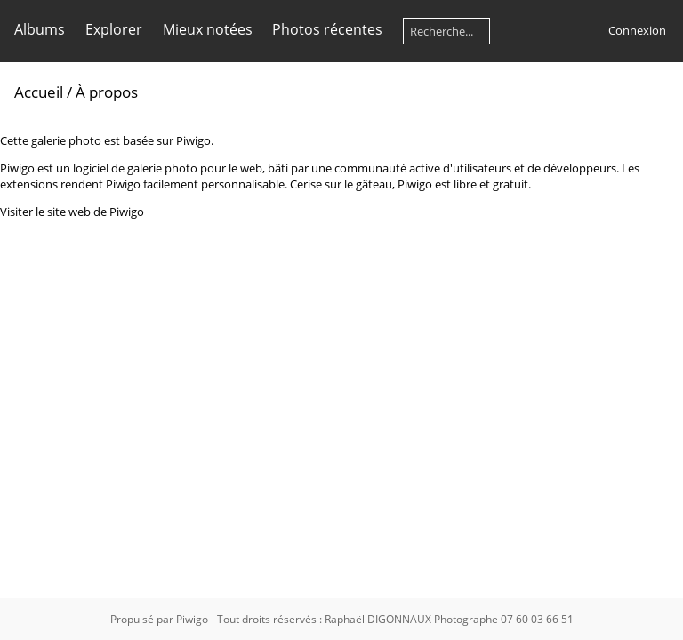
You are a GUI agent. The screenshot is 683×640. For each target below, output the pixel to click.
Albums (39, 29)
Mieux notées (208, 29)
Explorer (113, 29)
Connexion (637, 30)
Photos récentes (327, 29)
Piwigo (192, 619)
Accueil (38, 92)
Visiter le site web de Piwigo (72, 212)
